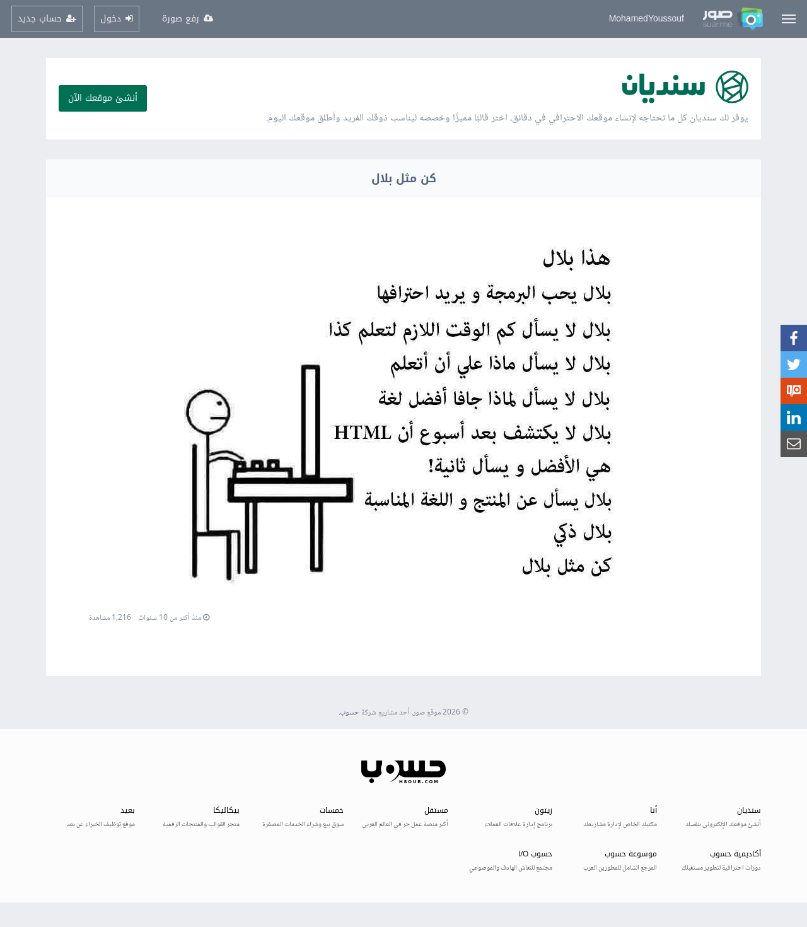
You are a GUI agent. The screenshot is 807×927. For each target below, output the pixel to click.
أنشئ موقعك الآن (102, 98)
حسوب (349, 713)
